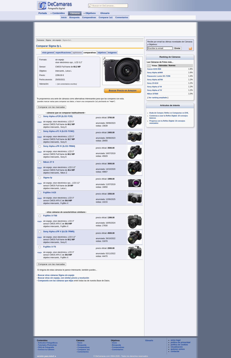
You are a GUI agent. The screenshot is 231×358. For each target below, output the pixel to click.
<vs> (39, 122)
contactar (175, 351)
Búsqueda (74, 17)
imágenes (112, 53)
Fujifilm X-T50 (50, 215)
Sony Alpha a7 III (154, 87)
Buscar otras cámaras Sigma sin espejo (56, 275)
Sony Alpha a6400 (155, 72)
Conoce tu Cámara (46, 349)
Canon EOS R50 (154, 69)
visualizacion (177, 347)
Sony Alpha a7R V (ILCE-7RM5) (58, 231)
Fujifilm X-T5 (49, 247)
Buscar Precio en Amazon (122, 90)
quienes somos (178, 349)
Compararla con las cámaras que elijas (55, 281)
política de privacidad (180, 342)
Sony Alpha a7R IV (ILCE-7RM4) (59, 146)
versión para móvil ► (46, 356)
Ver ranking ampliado (158, 98)
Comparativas (89, 17)
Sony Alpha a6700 (155, 80)
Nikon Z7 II (48, 162)
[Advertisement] (93, 29)
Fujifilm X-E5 (49, 192)
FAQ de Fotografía (46, 347)
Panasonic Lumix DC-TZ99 (158, 76)
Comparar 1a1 (106, 17)
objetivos (102, 53)
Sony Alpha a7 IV (154, 90)
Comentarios (121, 17)
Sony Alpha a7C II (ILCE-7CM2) (58, 131)
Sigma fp (47, 177)
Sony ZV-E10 (152, 83)
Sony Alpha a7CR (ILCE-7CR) (58, 116)
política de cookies (179, 345)
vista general (48, 53)
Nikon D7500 (152, 94)
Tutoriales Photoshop (47, 345)
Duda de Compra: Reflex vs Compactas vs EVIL (169, 113)
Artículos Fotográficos (48, 343)
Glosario (149, 340)
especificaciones (63, 53)
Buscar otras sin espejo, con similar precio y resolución (63, 278)
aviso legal (175, 340)
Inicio (64, 17)
